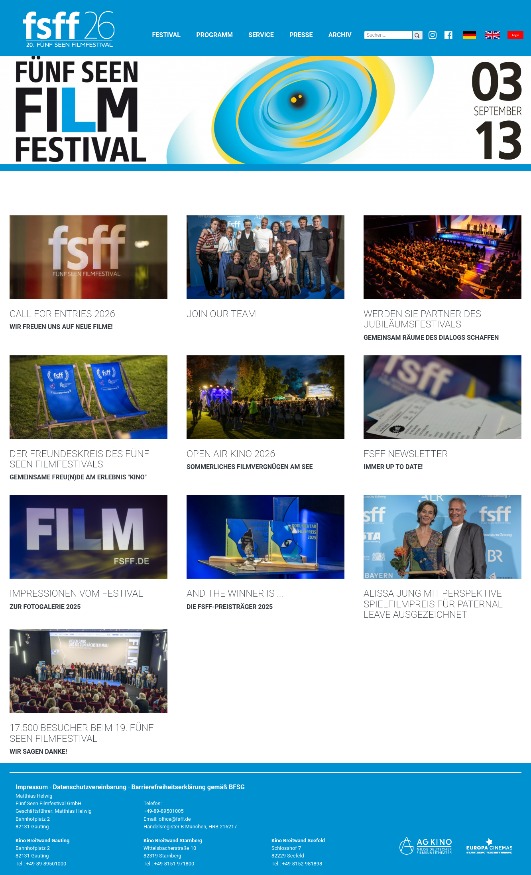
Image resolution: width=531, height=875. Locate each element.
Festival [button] (172, 34)
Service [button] (267, 34)
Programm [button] (220, 34)
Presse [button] (307, 34)
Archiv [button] (346, 34)
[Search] (388, 35)
